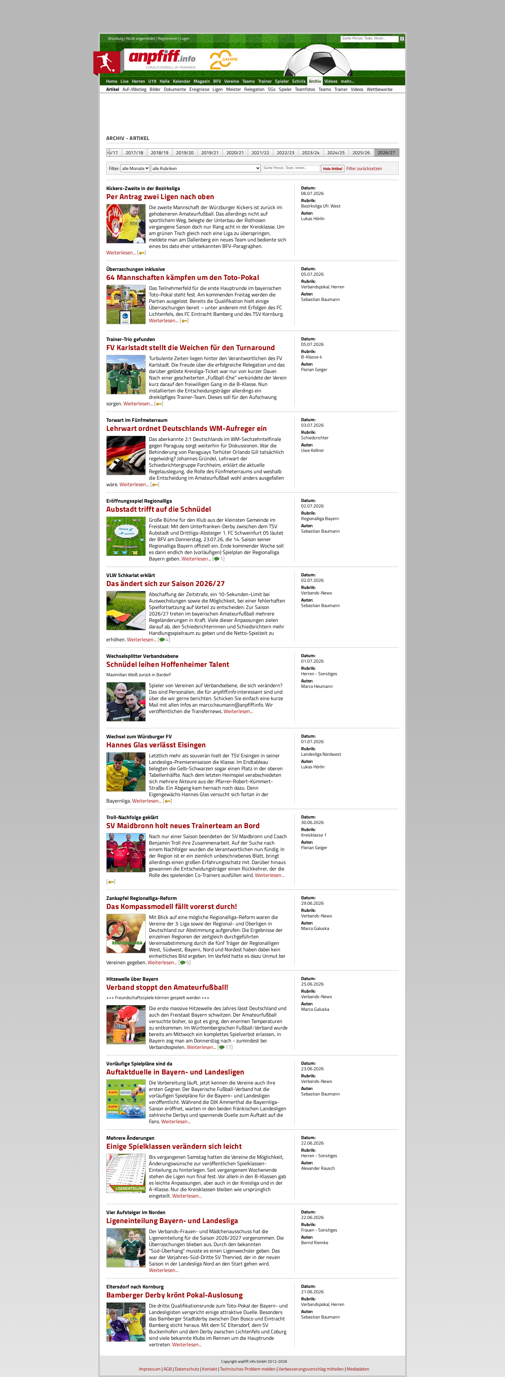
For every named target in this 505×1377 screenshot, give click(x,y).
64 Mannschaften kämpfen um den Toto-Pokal (182, 277)
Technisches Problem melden (248, 1368)
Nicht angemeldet (140, 38)
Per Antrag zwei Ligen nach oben (160, 196)
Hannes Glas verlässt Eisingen (156, 744)
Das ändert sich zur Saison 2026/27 (165, 583)
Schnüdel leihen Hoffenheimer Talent (167, 664)
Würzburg (115, 38)
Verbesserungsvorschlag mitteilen (311, 1368)
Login (184, 38)
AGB (167, 1368)
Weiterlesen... (121, 252)
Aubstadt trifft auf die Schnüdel (158, 509)
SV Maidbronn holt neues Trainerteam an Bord (183, 825)
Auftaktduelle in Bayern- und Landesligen (175, 1071)
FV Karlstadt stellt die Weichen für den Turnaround (190, 347)
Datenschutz (187, 1368)
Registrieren (167, 38)
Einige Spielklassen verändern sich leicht (174, 1146)
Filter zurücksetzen (364, 168)
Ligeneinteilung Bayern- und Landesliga (172, 1220)
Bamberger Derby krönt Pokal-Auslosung (174, 1294)
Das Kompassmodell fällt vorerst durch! (171, 906)
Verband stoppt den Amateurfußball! (167, 987)
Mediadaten (358, 1368)
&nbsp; (108, 152)
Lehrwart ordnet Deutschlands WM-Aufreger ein (186, 428)
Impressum (150, 1368)
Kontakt (209, 1368)
